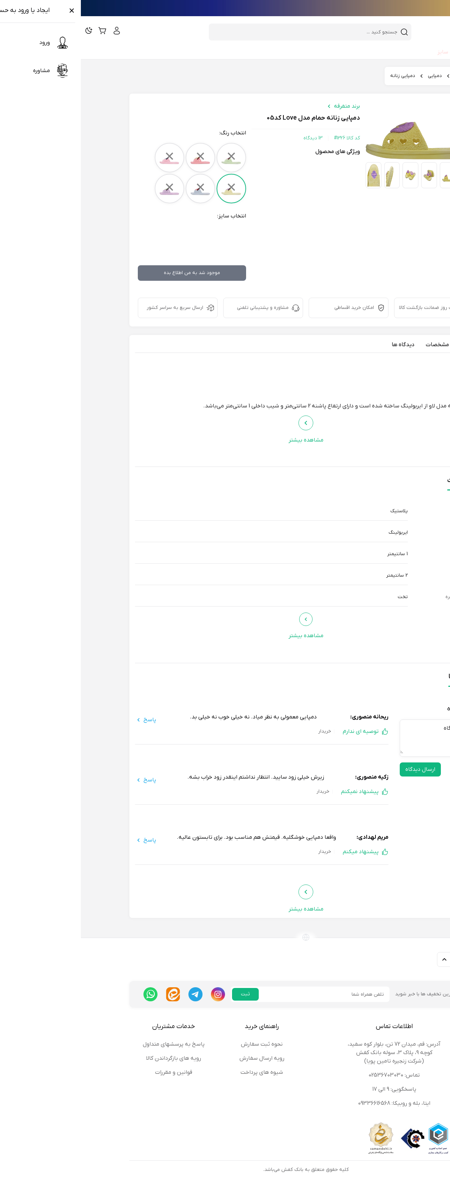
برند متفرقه (266, 106)
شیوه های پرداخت (181, 1072)
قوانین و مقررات (92, 1072)
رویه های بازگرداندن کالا (92, 1058)
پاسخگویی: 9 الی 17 (313, 1089)
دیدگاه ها (322, 344)
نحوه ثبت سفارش (181, 1044)
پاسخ (64, 719)
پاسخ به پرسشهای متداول (93, 1044)
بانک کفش (385, 75)
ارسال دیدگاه (339, 769)
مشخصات (356, 344)
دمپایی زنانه (321, 75)
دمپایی (354, 75)
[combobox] (225, 32)
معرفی (386, 344)
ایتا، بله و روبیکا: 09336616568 (313, 1103)
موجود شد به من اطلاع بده (111, 273)
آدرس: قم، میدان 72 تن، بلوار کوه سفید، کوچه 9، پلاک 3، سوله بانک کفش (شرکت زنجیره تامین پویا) (313, 1053)
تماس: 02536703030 (313, 1075)
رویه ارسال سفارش (181, 1058)
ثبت (164, 994)
